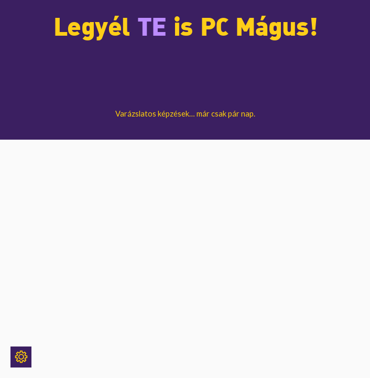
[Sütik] (20, 357)
